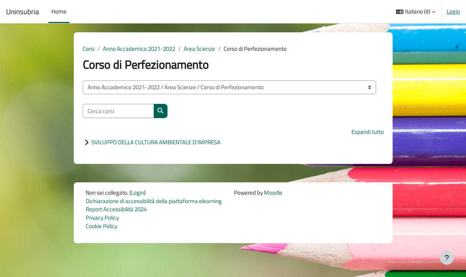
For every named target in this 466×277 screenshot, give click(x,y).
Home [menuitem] (58, 11)
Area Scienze (199, 48)
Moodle (273, 193)
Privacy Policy (102, 219)
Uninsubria (22, 11)
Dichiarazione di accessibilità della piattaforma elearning (154, 201)
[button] (415, 11)
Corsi (89, 48)
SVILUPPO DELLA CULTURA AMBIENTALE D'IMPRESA (156, 142)
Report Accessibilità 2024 (116, 210)
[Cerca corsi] (118, 111)
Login (453, 11)
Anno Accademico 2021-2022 (139, 48)
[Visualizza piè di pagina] (447, 258)
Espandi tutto (368, 132)
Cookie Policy (101, 227)
